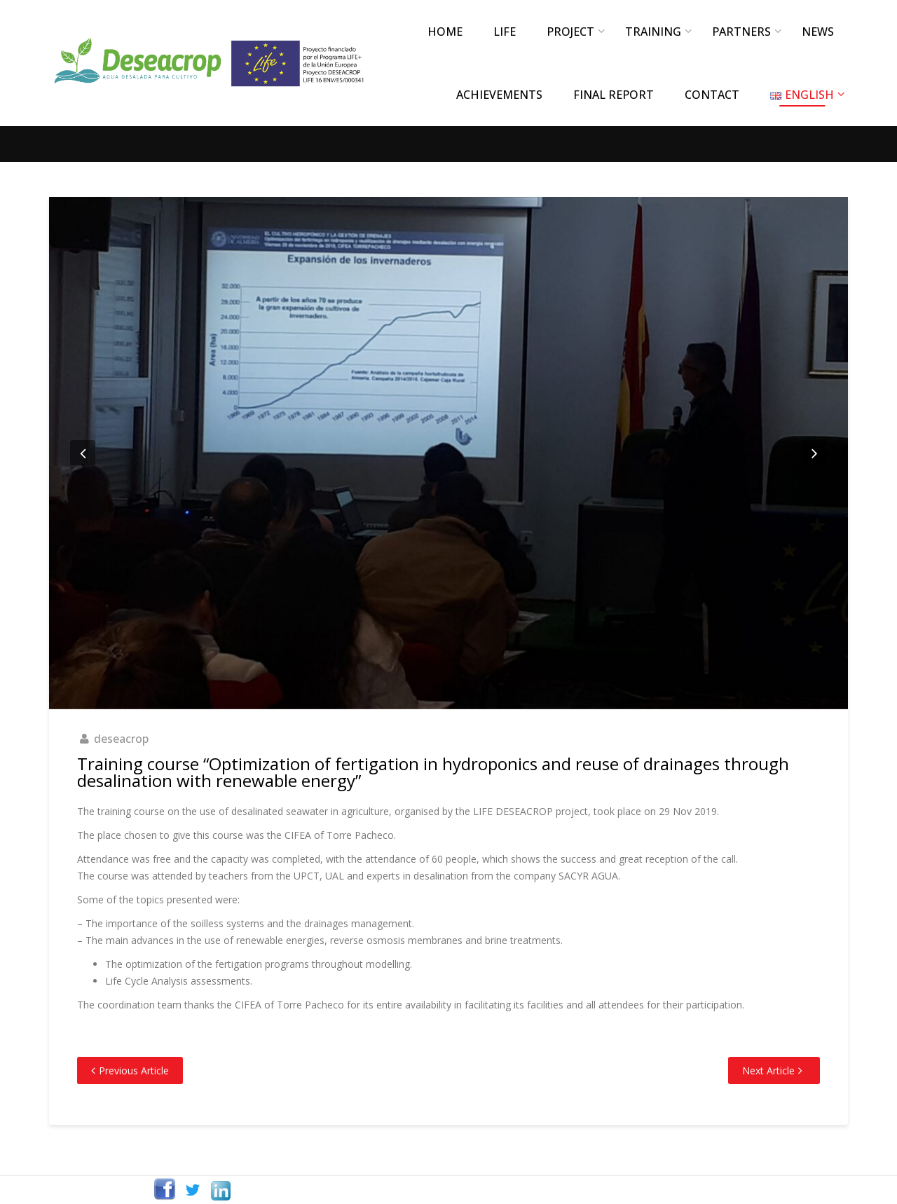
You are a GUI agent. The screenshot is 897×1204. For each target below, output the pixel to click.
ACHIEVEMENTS (499, 94)
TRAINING (653, 31)
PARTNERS (741, 31)
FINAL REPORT (613, 94)
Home (445, 31)
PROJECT (570, 31)
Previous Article (134, 1070)
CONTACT (712, 94)
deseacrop (121, 738)
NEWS (818, 31)
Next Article (768, 1070)
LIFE (504, 31)
